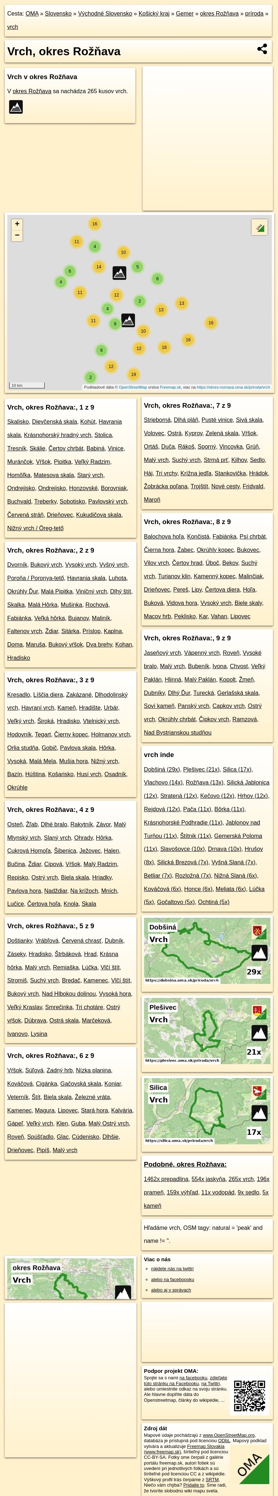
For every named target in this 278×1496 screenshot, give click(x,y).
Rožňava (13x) (204, 782)
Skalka (16, 605)
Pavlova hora (24, 891)
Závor (103, 824)
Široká (45, 721)
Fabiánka (19, 618)
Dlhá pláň (186, 420)
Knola (71, 904)
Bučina (16, 864)
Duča (168, 447)
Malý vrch (37, 967)
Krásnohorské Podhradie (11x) (183, 823)
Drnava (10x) (224, 849)
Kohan (123, 644)
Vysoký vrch (80, 565)
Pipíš (43, 1150)
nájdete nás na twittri (172, 1268)
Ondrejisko (21, 488)
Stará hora (94, 1110)
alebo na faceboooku (172, 1279)
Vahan (219, 616)
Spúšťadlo (40, 1137)
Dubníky (154, 693)
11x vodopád (218, 1192)
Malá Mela (42, 761)
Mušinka (72, 605)
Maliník (101, 618)
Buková (153, 603)
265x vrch (240, 1179)
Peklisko (185, 616)
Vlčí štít (110, 967)
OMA (32, 13)
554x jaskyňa (208, 1179)
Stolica (103, 435)
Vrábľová (47, 941)
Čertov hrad (187, 563)
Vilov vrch (156, 563)
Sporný (207, 447)
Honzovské (83, 488)
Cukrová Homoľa (29, 851)
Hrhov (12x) (252, 796)
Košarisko (60, 774)
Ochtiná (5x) (213, 902)
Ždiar (51, 631)
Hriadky (101, 877)
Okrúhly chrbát (177, 719)
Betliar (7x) (158, 876)
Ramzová (244, 719)
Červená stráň (25, 515)
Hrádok (258, 473)
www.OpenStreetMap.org (228, 1435)
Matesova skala (54, 475)
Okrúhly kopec (215, 550)
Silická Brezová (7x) (182, 862)
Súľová (34, 1070)
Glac (63, 1137)
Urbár (111, 708)
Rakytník (82, 824)
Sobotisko (72, 501)
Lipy (196, 590)
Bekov (230, 563)
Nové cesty (225, 486)
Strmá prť (216, 460)
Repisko (17, 877)
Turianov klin (174, 576)
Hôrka (106, 748)
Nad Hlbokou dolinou (69, 994)
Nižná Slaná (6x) (235, 876)
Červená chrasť (82, 941)
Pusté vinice (217, 420)
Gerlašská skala (237, 693)
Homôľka (18, 475)
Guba (78, 1123)
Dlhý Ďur (179, 693)
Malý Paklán (200, 679)
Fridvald (253, 486)
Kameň (67, 708)
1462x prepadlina (166, 1179)
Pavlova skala (78, 748)
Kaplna (113, 631)
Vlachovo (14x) (163, 782)
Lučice (15, 904)
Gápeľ (15, 1123)
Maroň (152, 500)
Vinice (115, 448)
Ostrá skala (64, 1020)
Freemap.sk (170, 387)
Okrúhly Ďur (22, 591)
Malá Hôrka (43, 605)
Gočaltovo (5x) (176, 902)
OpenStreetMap (133, 387)
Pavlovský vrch (107, 501)
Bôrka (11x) (229, 809)
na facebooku (193, 1377)
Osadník (115, 774)
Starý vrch (90, 475)
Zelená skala (222, 433)
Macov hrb (157, 616)
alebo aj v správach (171, 1290)
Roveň (15, 1137)
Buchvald (19, 501)
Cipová (53, 864)
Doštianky (19, 941)
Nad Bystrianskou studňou (178, 733)
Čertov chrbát (66, 448)
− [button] (17, 235)
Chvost (239, 666)
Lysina (39, 1034)
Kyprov (194, 433)
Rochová (96, 605)
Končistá (198, 536)
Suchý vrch (44, 980)
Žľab (32, 824)
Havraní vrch (37, 708)
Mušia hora (73, 761)
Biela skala (75, 877)
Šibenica (65, 851)
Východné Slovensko (105, 13)
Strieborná (157, 420)
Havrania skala (86, 578)
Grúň (252, 447)
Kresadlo (18, 695)
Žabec (185, 550)
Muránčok (20, 462)
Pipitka (62, 462)
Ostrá (174, 433)
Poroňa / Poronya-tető (35, 578)
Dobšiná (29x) (162, 769)
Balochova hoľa (164, 536)
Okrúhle (17, 787)
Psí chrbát (253, 536)
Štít (36, 1097)
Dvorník (17, 565)
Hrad (90, 954)
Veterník (18, 1097)
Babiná (96, 448)
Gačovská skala (80, 1084)
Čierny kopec (71, 734)
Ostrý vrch (44, 877)
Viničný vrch (91, 591)
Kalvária (121, 1110)
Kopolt (227, 679)
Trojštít (199, 486)
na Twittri (210, 1383)
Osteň (15, 824)
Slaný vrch (57, 838)
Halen (111, 851)
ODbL (224, 1440)
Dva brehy (99, 644)
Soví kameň (159, 706)
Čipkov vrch (214, 719)
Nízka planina (93, 1070)
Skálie (38, 448)
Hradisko (18, 658)
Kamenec (96, 980)
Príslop (92, 631)
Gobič (49, 748)
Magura (44, 1110)
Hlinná (173, 679)
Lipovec (68, 1110)
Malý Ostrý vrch (109, 1123)
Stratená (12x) (178, 796)
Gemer (185, 13)
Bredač (71, 980)
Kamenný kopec (214, 576)
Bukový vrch (46, 565)
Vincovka (231, 447)
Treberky (45, 501)
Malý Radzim (100, 864)
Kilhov (239, 460)
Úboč (212, 563)
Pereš (180, 590)
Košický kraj (154, 13)
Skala (89, 904)
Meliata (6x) (231, 889)
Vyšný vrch (114, 565)
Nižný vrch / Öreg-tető (35, 528)
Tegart (43, 734)
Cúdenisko (86, 1137)
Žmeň (246, 679)
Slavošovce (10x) (182, 849)
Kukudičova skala (98, 515)
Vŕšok (43, 462)
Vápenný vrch (202, 653)
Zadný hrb (60, 1070)
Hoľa (249, 590)
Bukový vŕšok (66, 644)
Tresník (16, 448)
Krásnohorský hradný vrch (57, 435)
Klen (62, 1123)
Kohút (88, 422)
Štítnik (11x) (195, 836)
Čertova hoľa (43, 904)
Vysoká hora (115, 994)
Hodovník (19, 734)
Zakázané (79, 695)
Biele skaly (248, 603)
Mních (109, 891)
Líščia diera (48, 695)
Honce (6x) (198, 889)
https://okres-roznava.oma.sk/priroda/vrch (233, 387)
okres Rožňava (219, 13)
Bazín (14, 774)
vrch (12, 27)
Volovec (154, 433)
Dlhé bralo (54, 824)
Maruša (35, 644)
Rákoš (186, 447)
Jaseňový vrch (162, 653)
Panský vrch (193, 706)
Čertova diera (222, 590)
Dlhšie (110, 1137)
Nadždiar (55, 891)
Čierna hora (159, 550)
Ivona (219, 666)
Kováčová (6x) (162, 889)
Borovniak (114, 488)
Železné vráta (92, 1097)
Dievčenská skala (54, 422)
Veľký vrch (20, 721)
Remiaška (66, 967)
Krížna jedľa (196, 473)
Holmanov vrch (110, 734)
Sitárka (70, 631)
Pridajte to (193, 1485)
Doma (15, 644)
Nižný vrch (104, 761)
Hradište (90, 708)
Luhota (117, 578)
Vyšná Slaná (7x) (233, 862)
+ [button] (17, 224)
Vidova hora (182, 603)
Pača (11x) (197, 809)
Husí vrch (89, 774)
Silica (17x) (237, 769)
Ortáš (151, 447)
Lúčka (89, 967)
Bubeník (198, 666)
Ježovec (90, 851)
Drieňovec (60, 515)
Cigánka (46, 1084)
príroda (254, 13)
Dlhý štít (120, 591)
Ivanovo (17, 1034)
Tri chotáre (89, 1007)
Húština (35, 774)
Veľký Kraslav (24, 1007)
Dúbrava (35, 1020)
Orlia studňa (22, 748)
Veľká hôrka (49, 618)
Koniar (113, 1084)
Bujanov (78, 618)
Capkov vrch (228, 706)
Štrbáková (68, 954)
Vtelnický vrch (101, 721)
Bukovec (248, 550)
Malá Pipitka (56, 591)
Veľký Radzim (92, 462)
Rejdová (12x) (162, 809)
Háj (148, 473)
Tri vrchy (166, 473)
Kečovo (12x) (217, 796)
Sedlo (257, 460)
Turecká (203, 693)
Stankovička (230, 473)
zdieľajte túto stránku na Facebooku (185, 1380)
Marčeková (96, 1020)
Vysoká (16, 761)
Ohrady (83, 838)
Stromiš (17, 980)
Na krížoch (84, 891)
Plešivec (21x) (201, 769)
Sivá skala (249, 420)
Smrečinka (59, 1007)
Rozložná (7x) (193, 876)
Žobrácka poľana (166, 486)
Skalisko (18, 422)
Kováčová (20, 1084)
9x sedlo (249, 1192)
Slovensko (58, 13)
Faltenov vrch (24, 631)
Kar (203, 616)
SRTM (212, 1479)
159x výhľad (182, 1192)
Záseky (16, 954)
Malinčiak (251, 576)
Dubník (114, 941)
